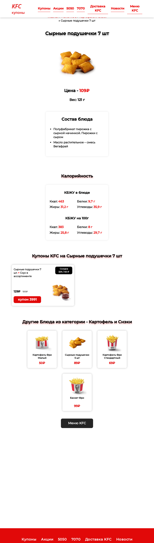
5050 (70, 8)
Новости (117, 8)
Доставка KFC (97, 8)
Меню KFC (134, 8)
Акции (58, 8)
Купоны (44, 8)
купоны (18, 8)
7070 (81, 8)
